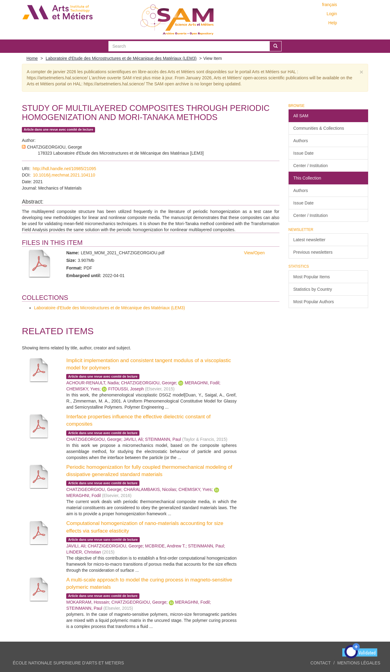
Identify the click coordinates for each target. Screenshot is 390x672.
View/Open (254, 252)
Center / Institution (310, 165)
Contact (320, 662)
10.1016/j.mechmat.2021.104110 (64, 175)
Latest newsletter (309, 239)
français (329, 4)
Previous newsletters (313, 252)
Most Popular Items (311, 276)
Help (332, 22)
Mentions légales (358, 662)
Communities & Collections (318, 128)
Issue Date (303, 153)
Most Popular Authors (313, 301)
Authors (300, 140)
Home (32, 58)
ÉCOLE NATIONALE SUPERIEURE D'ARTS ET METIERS (68, 662)
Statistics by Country (312, 289)
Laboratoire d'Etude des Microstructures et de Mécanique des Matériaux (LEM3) (121, 58)
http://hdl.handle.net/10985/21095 (64, 168)
